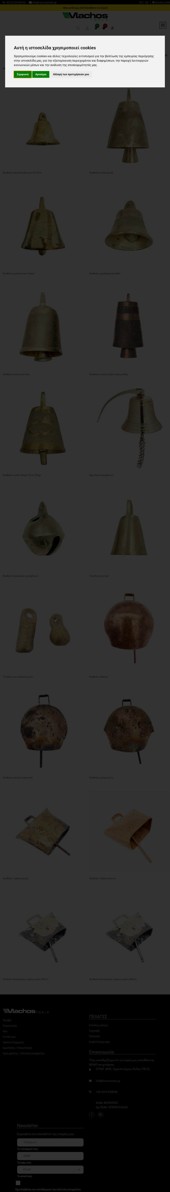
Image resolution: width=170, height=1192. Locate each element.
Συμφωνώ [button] (23, 74)
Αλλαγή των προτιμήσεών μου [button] (71, 74)
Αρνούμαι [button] (40, 74)
